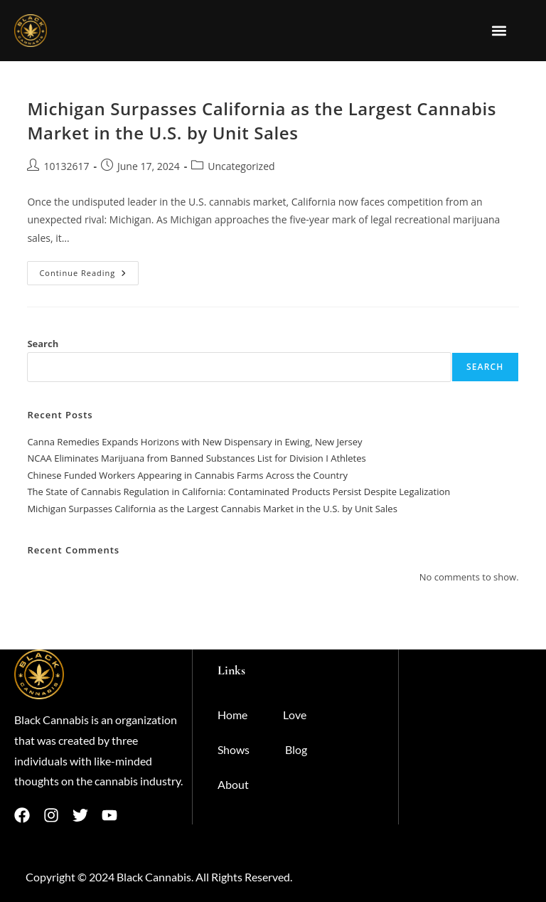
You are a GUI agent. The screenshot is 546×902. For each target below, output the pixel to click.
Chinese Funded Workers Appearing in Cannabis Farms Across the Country (187, 475)
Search (42, 343)
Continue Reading (89, 269)
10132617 (66, 166)
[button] (499, 30)
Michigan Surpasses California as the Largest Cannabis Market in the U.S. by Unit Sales (261, 120)
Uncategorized (241, 166)
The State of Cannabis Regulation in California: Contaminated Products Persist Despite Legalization (238, 491)
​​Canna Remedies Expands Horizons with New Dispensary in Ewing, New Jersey (194, 441)
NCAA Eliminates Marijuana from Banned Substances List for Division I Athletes (196, 458)
